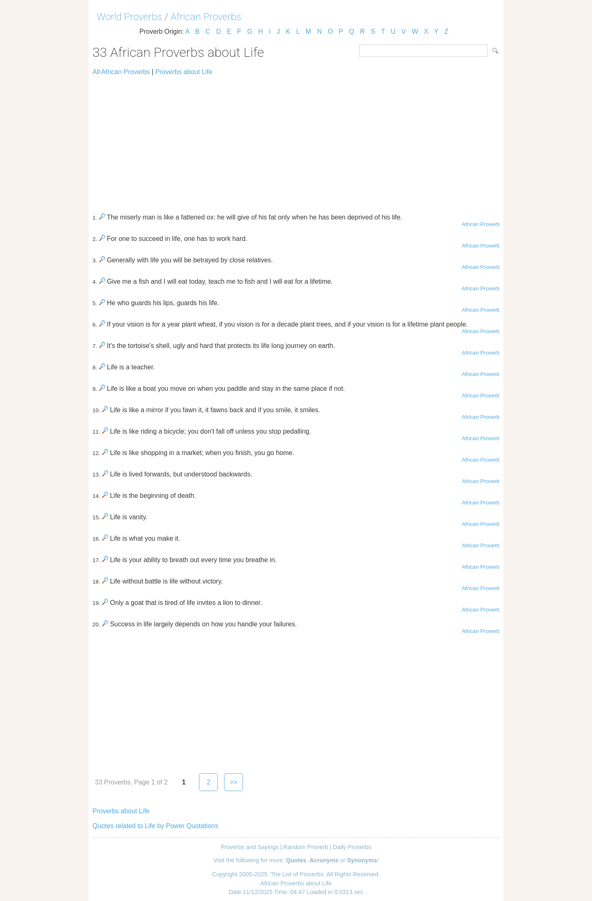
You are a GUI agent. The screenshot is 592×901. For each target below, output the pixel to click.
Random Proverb (305, 847)
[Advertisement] (296, 140)
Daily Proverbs (352, 847)
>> (234, 782)
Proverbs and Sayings (250, 847)
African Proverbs (206, 17)
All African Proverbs (121, 71)
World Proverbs (129, 17)
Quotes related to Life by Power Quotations (155, 825)
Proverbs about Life (184, 71)
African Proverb (481, 224)
